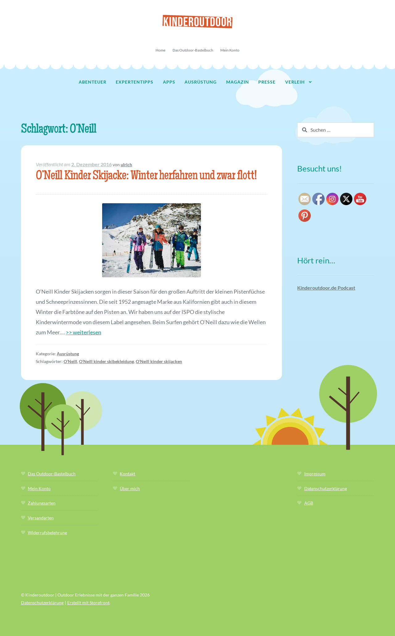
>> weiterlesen (83, 332)
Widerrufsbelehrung (47, 532)
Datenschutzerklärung (325, 488)
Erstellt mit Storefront (88, 602)
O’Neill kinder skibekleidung (106, 361)
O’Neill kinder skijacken (159, 361)
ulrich (126, 164)
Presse (267, 82)
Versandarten (41, 517)
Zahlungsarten (42, 503)
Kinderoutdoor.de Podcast (326, 288)
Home (160, 50)
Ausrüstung (201, 82)
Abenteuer (92, 82)
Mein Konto (229, 50)
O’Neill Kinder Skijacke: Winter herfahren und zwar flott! (146, 176)
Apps (169, 82)
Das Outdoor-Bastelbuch (193, 50)
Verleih (295, 82)
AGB (308, 503)
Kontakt (127, 473)
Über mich (130, 488)
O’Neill (70, 361)
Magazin (237, 82)
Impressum (315, 473)
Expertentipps (134, 82)
